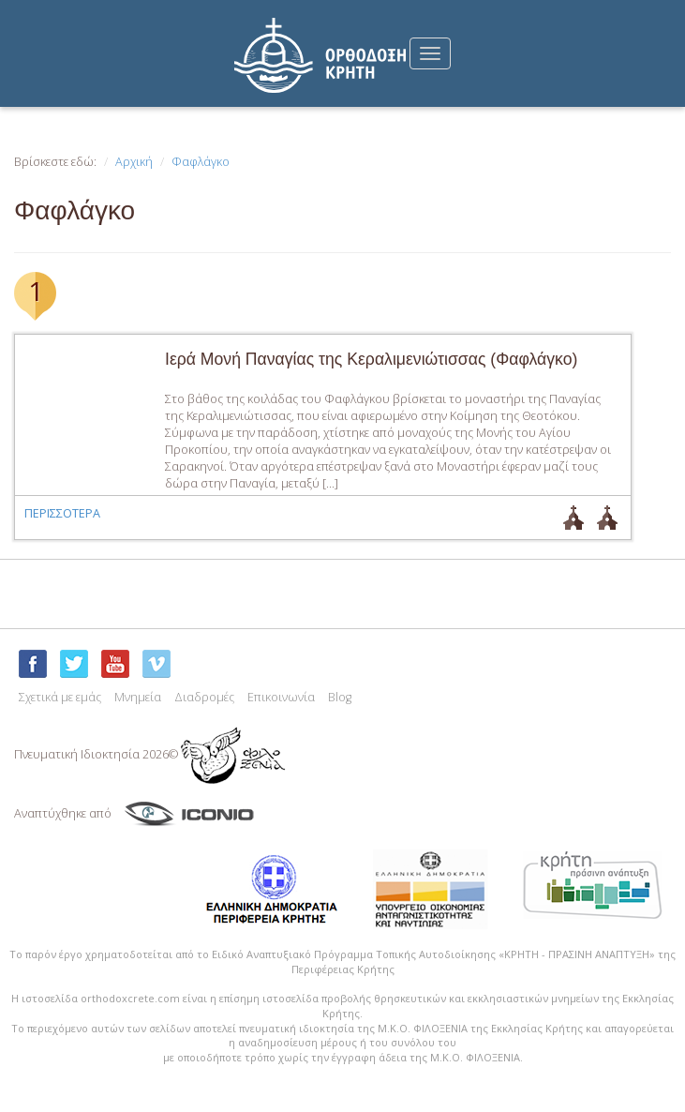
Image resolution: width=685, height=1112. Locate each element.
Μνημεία (137, 697)
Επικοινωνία (281, 697)
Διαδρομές (204, 697)
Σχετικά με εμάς (60, 697)
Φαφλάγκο (200, 162)
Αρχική (134, 162)
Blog (339, 697)
